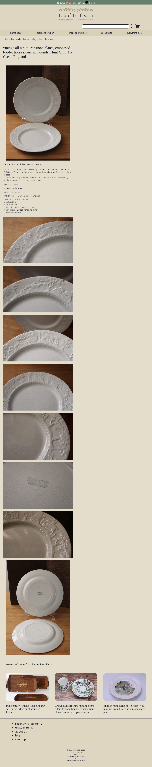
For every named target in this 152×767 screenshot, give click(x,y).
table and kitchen (45, 32)
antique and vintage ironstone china (21, 210)
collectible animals (25, 39)
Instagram (76, 3)
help (18, 735)
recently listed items (28, 724)
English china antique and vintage (20, 207)
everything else (134, 32)
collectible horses (45, 39)
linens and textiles (78, 32)
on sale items (24, 727)
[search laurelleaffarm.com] (132, 26)
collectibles (106, 32)
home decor (16, 32)
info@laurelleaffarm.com (76, 761)
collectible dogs (12, 202)
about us (21, 731)
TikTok (92, 3)
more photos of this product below (22, 164)
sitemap (20, 739)
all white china (12, 204)
